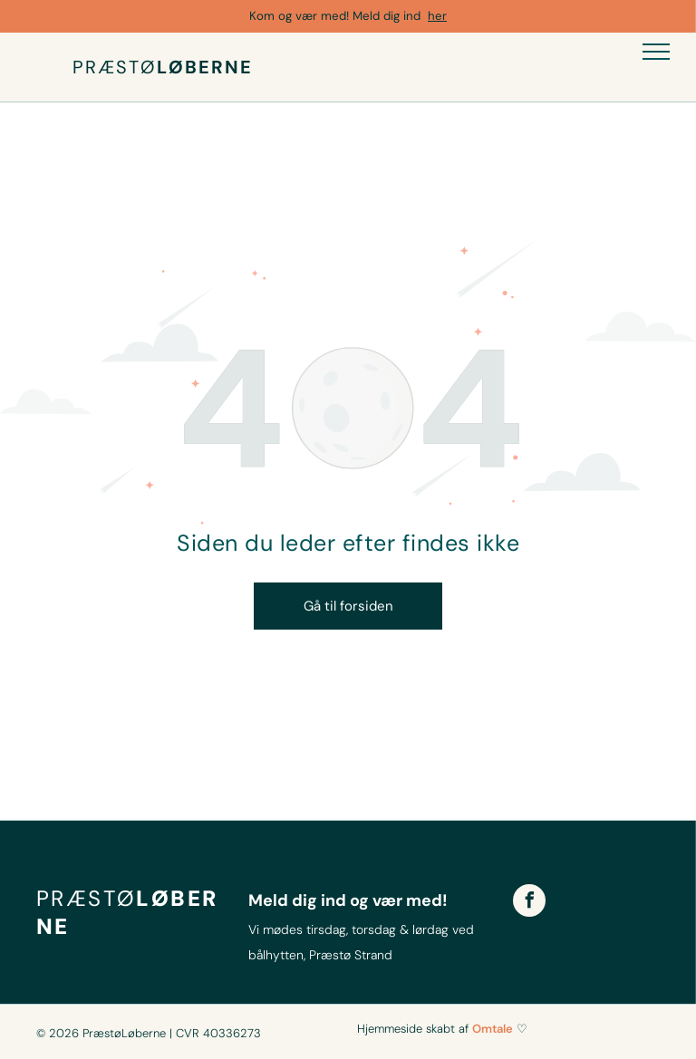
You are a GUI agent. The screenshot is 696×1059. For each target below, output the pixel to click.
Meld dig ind (386, 16)
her (437, 16)
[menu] (656, 51)
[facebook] (529, 902)
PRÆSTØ (114, 67)
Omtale (492, 1028)
